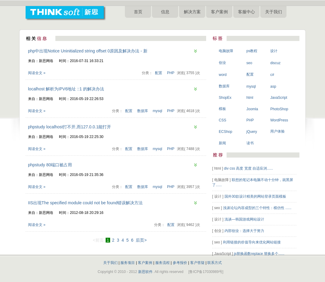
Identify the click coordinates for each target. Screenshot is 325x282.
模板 (222, 109)
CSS (222, 120)
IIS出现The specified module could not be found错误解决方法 (85, 202)
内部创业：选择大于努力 (244, 231)
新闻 (222, 143)
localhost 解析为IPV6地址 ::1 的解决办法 (66, 88)
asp (273, 86)
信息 (165, 11)
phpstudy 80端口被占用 (50, 164)
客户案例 (219, 11)
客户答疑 (197, 263)
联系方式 (214, 263)
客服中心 (246, 11)
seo (249, 63)
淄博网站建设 (136, 24)
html (249, 98)
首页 (138, 11)
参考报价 (180, 263)
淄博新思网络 (246, 24)
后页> (141, 240)
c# (272, 75)
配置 (158, 73)
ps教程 (252, 51)
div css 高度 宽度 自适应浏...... (248, 168)
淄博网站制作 (201, 24)
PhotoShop (279, 109)
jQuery (251, 132)
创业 (222, 63)
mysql (157, 111)
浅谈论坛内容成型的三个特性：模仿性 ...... (257, 208)
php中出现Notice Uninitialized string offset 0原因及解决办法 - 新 (87, 51)
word (223, 75)
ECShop (225, 132)
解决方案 (192, 11)
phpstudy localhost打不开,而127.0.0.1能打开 (69, 126)
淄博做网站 (157, 24)
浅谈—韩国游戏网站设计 (244, 219)
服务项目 (127, 263)
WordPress (279, 120)
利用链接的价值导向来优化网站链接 (252, 242)
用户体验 (277, 131)
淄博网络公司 (178, 24)
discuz (275, 63)
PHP (171, 73)
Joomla (252, 109)
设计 (273, 51)
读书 (250, 143)
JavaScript (278, 98)
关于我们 (273, 11)
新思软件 (145, 272)
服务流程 (162, 263)
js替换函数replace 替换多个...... (259, 254)
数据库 (142, 111)
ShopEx (225, 98)
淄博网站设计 (223, 24)
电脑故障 (226, 51)
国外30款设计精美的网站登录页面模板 (255, 196)
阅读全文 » (36, 73)
